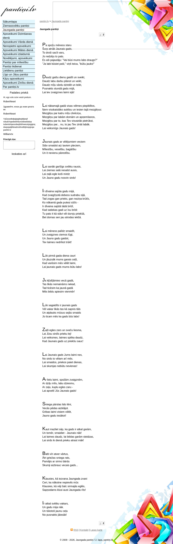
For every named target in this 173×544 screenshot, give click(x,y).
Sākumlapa (10, 21)
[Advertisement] (18, 173)
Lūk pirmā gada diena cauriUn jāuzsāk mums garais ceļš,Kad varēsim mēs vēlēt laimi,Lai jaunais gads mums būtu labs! (62, 260)
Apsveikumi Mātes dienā (18, 50)
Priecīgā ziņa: (9, 139)
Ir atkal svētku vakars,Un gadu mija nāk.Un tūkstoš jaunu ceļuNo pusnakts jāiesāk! (55, 508)
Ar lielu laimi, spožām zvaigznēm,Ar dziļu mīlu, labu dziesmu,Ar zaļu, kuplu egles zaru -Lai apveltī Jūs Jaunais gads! (62, 384)
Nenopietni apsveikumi (17, 46)
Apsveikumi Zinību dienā (18, 82)
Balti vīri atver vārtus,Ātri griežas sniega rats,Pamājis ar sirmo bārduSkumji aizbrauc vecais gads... (60, 459)
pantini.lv (44, 21)
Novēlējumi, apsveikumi (17, 58)
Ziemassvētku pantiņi (16, 25)
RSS (75, 530)
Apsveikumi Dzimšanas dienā (17, 35)
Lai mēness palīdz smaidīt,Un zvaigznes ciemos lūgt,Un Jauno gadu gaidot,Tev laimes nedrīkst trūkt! (58, 236)
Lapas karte (96, 530)
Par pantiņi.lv (11, 86)
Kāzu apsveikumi (13, 78)
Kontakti (84, 530)
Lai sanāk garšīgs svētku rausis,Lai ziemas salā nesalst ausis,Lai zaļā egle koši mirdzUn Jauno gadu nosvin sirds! (61, 171)
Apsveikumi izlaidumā (16, 54)
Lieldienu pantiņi (13, 70)
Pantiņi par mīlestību (15, 62)
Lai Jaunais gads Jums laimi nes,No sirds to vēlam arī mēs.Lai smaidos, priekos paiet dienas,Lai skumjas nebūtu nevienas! (62, 359)
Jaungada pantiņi (13, 29)
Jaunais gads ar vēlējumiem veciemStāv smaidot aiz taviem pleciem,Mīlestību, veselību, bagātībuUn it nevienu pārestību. (63, 146)
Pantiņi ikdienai (12, 66)
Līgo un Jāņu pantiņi (15, 74)
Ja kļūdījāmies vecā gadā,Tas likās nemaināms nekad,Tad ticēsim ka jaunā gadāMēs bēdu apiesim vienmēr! (59, 285)
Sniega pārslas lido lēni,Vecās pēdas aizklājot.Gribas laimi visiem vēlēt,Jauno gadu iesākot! (57, 409)
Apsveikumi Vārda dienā (18, 41)
